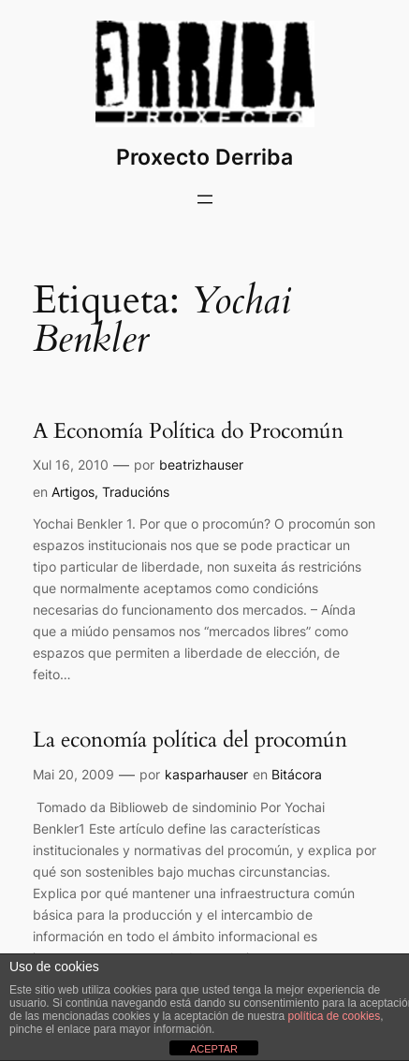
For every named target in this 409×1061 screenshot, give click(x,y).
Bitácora (296, 774)
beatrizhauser (201, 464)
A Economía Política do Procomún (188, 431)
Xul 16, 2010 (71, 464)
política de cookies (334, 1016)
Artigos (73, 492)
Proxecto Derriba (204, 157)
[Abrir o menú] (205, 199)
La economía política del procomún (190, 740)
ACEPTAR (214, 1048)
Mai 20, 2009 (73, 774)
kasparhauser (206, 774)
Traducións (135, 492)
